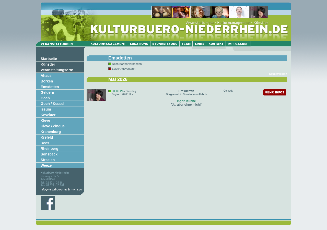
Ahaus (46, 76)
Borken (47, 81)
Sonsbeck (49, 154)
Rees (45, 143)
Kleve (45, 120)
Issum (46, 109)
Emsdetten (50, 87)
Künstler (48, 64)
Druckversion (278, 73)
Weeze (46, 165)
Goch (45, 98)
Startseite (49, 59)
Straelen (48, 160)
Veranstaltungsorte (57, 70)
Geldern (47, 92)
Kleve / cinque (53, 126)
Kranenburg (51, 132)
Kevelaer (48, 115)
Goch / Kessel (52, 104)
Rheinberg (49, 149)
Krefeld (47, 137)
